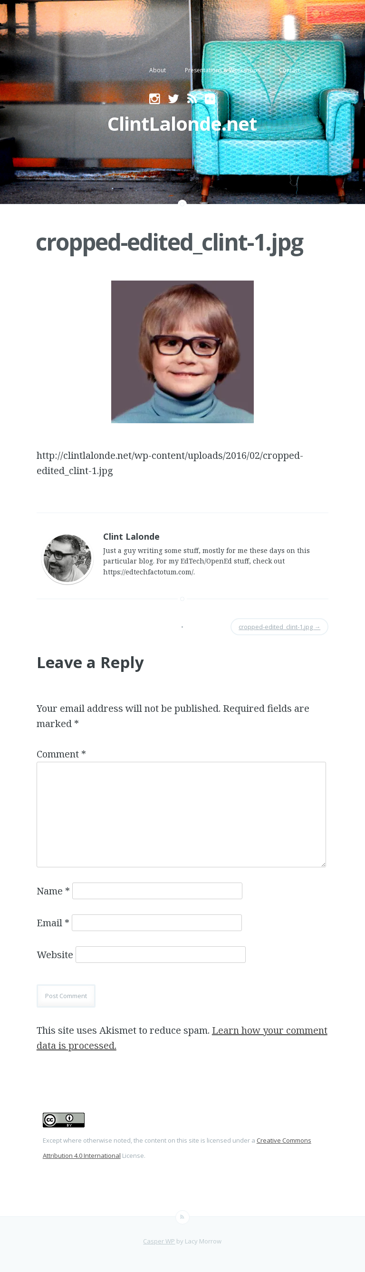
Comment (61, 754)
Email (53, 922)
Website (55, 954)
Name (53, 890)
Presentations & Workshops (222, 70)
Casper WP (159, 1241)
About (157, 70)
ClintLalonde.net (182, 123)
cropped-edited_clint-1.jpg (169, 241)
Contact (289, 70)
